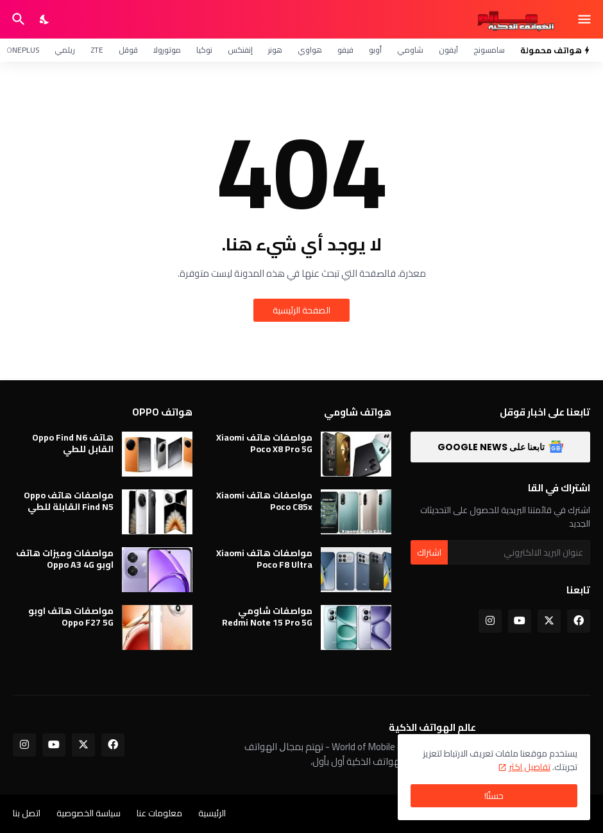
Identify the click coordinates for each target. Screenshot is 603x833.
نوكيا (204, 49)
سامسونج (489, 49)
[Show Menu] (585, 19)
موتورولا (167, 49)
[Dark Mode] (45, 19)
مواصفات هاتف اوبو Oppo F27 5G (71, 616)
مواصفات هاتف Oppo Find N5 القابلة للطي (69, 501)
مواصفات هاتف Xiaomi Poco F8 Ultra (264, 558)
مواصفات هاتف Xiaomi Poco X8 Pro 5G (264, 443)
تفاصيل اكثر (529, 766)
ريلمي (65, 49)
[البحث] (17, 19)
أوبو (375, 49)
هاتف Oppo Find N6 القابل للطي (73, 443)
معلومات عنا (159, 813)
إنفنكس (240, 49)
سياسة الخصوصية (88, 813)
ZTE (96, 49)
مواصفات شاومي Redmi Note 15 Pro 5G (267, 616)
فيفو (345, 49)
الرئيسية (212, 813)
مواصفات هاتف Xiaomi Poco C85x (264, 501)
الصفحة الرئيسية (301, 310)
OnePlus (22, 49)
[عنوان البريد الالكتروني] (519, 552)
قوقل (128, 49)
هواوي (310, 49)
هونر (275, 49)
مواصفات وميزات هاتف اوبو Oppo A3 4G (65, 558)
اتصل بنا (26, 813)
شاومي (410, 49)
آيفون (448, 49)
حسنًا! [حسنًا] (494, 795)
